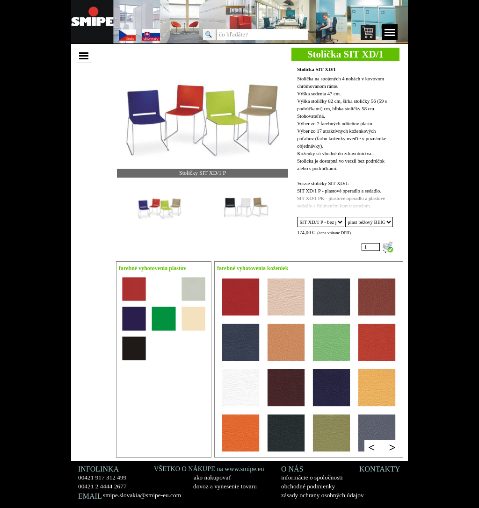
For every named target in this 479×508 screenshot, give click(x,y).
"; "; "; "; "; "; (320, 222)
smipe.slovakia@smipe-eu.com (142, 495)
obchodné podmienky (308, 486)
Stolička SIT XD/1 (316, 69)
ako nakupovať (212, 477)
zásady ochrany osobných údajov (322, 495)
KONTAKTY (379, 469)
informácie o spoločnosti (312, 477)
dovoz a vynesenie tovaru (225, 486)
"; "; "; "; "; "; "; (368, 222)
